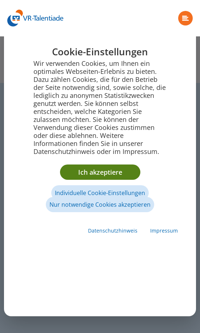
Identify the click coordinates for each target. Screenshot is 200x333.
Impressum (164, 230)
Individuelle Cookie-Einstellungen (100, 193)
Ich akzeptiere (100, 172)
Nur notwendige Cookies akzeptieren (100, 205)
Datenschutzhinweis (112, 230)
